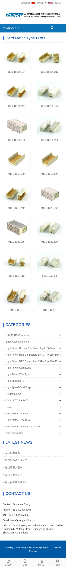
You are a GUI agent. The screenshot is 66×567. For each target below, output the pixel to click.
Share (8, 562)
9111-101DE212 (49, 71)
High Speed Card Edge (18, 387)
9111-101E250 (16, 207)
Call (25, 562)
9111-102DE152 (49, 105)
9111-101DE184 (17, 71)
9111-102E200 (49, 241)
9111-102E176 (16, 241)
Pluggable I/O (13, 393)
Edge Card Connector (18, 341)
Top (57, 562)
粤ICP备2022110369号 (50, 547)
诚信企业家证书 (13, 474)
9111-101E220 (49, 173)
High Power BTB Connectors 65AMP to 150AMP (32, 354)
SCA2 (9, 407)
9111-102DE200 (49, 140)
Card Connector (14, 433)
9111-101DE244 (17, 105)
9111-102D (49, 309)
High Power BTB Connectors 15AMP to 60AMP (32, 361)
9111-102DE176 (17, 140)
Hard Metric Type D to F (19, 420)
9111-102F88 (49, 275)
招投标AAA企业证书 (16, 460)
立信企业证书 (12, 452)
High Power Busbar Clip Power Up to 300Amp (31, 348)
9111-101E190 (16, 173)
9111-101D (16, 309)
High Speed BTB (15, 380)
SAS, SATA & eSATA (17, 400)
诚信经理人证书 (13, 467)
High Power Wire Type (18, 374)
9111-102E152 (49, 207)
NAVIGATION (11, 27)
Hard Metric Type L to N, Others (23, 426)
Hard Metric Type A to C (19, 413)
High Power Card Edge (18, 367)
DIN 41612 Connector (18, 335)
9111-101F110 (16, 275)
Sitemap (33, 551)
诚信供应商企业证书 (16, 482)
